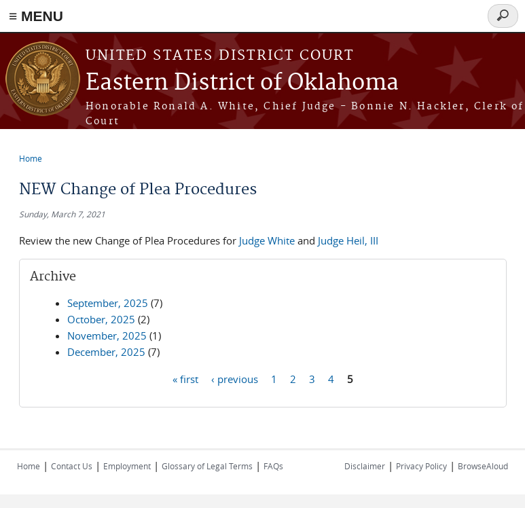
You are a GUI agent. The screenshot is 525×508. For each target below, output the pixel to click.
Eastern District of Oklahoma (242, 83)
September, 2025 (107, 303)
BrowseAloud (483, 465)
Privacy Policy (421, 465)
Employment (127, 465)
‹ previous (234, 378)
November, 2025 (107, 335)
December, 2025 (106, 352)
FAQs (273, 465)
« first (185, 378)
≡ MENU (36, 16)
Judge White (267, 240)
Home (30, 158)
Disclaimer (364, 465)
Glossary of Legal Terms (207, 465)
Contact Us (71, 465)
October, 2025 (101, 319)
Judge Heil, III (348, 240)
